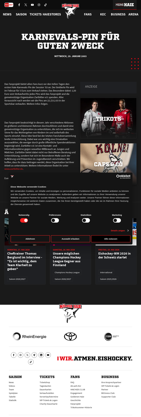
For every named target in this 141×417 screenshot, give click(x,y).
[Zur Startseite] (70, 11)
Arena (133, 14)
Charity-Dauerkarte (48, 403)
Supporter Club (108, 396)
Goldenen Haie (77, 396)
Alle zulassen (110, 239)
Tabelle (12, 396)
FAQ (72, 382)
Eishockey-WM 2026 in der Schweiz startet (114, 255)
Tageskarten (45, 385)
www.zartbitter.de (13, 168)
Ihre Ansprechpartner (111, 382)
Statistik (12, 400)
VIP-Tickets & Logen (49, 400)
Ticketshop (45, 382)
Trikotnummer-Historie (81, 407)
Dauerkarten (45, 389)
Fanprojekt (75, 403)
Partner (104, 389)
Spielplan (13, 393)
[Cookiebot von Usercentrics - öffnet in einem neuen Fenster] (118, 177)
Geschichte (75, 400)
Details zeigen (118, 230)
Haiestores (52, 14)
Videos (12, 385)
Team (11, 389)
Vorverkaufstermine (49, 396)
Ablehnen (30, 239)
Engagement (76, 393)
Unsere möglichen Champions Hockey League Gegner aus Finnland (67, 259)
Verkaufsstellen (47, 393)
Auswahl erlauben (70, 239)
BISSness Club (108, 393)
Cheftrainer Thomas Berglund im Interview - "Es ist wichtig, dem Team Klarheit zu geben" (24, 261)
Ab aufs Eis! (75, 385)
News (11, 382)
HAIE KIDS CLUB (77, 389)
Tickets (36, 14)
